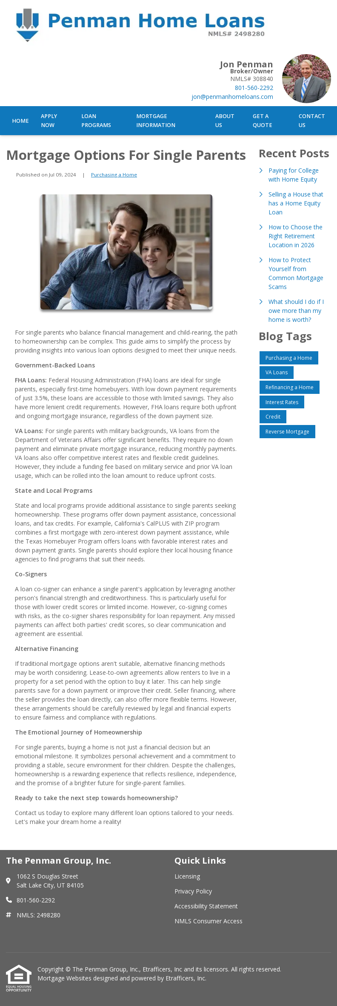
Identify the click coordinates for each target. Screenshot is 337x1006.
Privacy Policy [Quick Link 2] (193, 891)
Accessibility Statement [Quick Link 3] (206, 906)
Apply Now (49, 121)
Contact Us (312, 121)
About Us (224, 121)
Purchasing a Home (114, 174)
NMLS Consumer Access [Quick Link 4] (208, 921)
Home (20, 120)
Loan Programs (96, 121)
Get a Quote (262, 121)
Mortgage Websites (65, 978)
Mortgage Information (155, 121)
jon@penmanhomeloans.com (232, 97)
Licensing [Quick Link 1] (187, 876)
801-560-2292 (254, 88)
